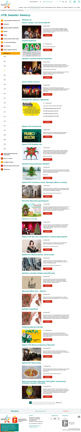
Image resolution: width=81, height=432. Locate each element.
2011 (5, 125)
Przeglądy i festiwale (8, 162)
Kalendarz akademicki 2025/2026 (11, 27)
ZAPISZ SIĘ (66, 411)
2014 (5, 112)
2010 (5, 130)
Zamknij (6, 430)
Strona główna (3, 10)
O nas (75, 7)
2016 (5, 102)
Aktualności (21, 7)
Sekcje (25, 7)
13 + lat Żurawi (7, 46)
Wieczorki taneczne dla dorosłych (11, 165)
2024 (5, 66)
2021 (5, 79)
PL (60, 1)
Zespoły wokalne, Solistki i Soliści (11, 38)
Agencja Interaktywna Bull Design (73, 429)
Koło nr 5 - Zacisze (8, 158)
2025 (5, 61)
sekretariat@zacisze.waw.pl (35, 425)
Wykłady (5, 31)
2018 (5, 93)
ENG (63, 1)
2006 (5, 148)
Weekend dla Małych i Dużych (50, 7)
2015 (5, 107)
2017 (5, 98)
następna (57, 402)
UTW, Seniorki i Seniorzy (35, 7)
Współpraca (59, 7)
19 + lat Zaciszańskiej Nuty (10, 42)
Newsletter (15, 411)
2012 (5, 121)
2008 (5, 139)
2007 (5, 144)
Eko (62, 7)
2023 (5, 70)
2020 (5, 84)
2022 (5, 75)
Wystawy (65, 7)
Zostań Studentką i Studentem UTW (12, 20)
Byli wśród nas (7, 169)
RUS (66, 1)
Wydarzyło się (70, 7)
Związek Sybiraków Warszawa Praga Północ (10, 154)
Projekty (42, 7)
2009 (5, 135)
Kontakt (78, 7)
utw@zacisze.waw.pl (33, 427)
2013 (5, 116)
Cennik (28, 7)
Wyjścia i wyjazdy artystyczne (10, 49)
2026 (5, 56)
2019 (5, 89)
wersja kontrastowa (34, 1)
